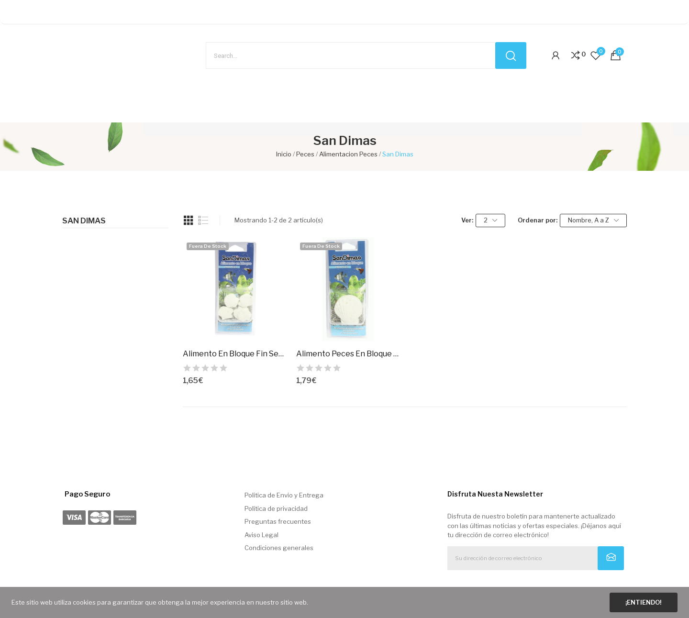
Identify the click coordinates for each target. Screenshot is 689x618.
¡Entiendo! (643, 602)
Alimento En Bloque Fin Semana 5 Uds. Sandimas (235, 353)
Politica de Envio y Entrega (283, 495)
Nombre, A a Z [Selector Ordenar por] (593, 220)
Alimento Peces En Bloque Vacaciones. (348, 353)
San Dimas (84, 221)
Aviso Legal (261, 535)
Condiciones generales (278, 548)
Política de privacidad (276, 508)
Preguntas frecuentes (277, 521)
